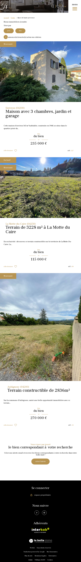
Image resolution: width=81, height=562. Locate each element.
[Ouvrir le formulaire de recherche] (52, 6)
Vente (13, 18)
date (20, 31)
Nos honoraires (52, 552)
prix (8, 31)
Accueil (6, 18)
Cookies (50, 560)
